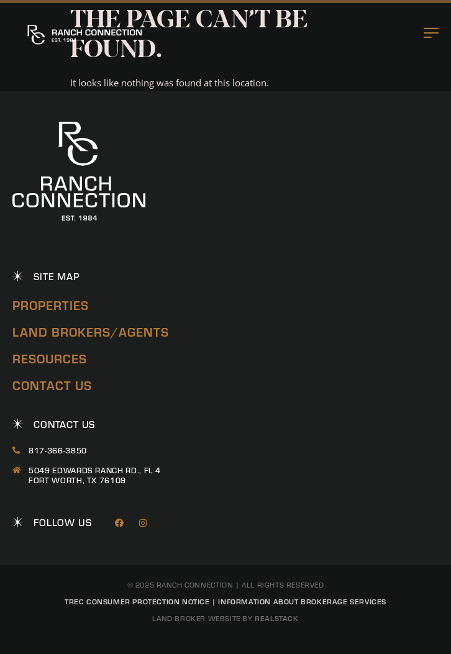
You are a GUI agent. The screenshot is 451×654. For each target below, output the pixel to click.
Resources (49, 358)
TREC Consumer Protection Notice (137, 601)
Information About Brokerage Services (302, 601)
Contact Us (52, 385)
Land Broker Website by (225, 618)
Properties (50, 305)
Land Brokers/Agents (90, 332)
